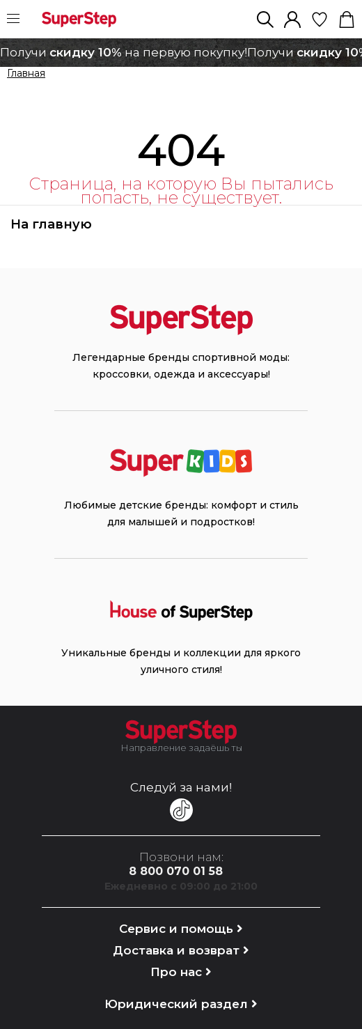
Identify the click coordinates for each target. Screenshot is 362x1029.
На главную (51, 224)
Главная (26, 74)
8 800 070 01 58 (176, 871)
